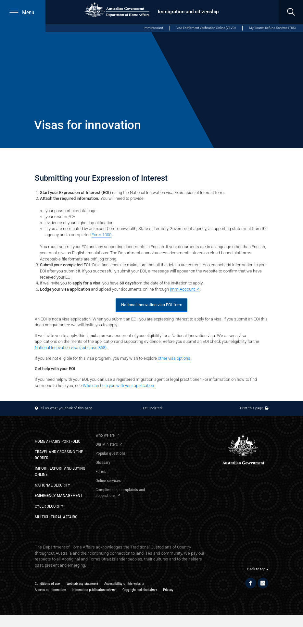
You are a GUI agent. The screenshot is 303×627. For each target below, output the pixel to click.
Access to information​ (50, 590)
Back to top (257, 569)
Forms (100, 471)
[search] (291, 12)
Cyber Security (49, 506)
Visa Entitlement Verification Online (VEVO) (206, 28)
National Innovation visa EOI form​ (151, 304)
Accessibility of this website (124, 584)
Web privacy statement (82, 584)
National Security (52, 485)
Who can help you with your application (118, 385)
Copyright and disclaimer (139, 590)
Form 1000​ (101, 234)
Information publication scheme (94, 590)
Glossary (102, 462)
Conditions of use (47, 584)
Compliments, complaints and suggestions (120, 492)
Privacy (168, 590)
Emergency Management (58, 495)
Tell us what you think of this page (66, 408)
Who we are (105, 435)
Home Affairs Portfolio (58, 441)
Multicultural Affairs (56, 516)
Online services (108, 480)
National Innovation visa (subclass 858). (71, 347)
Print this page (254, 408)
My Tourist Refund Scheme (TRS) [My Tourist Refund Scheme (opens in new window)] (272, 28)
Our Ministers (106, 444)
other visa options (174, 358)
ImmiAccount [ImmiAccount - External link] (182, 289)
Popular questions (110, 453)
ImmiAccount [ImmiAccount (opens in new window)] (153, 28)
